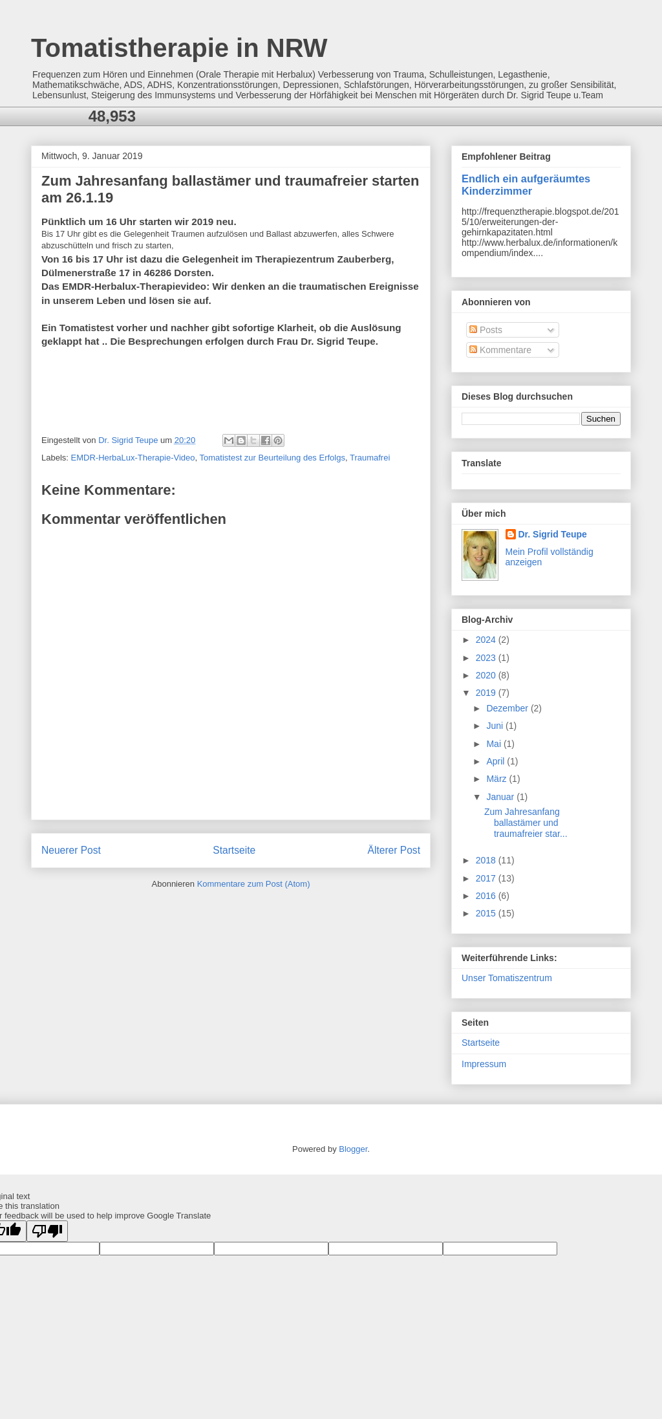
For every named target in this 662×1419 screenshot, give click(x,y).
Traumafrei (370, 457)
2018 (487, 860)
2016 (487, 896)
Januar (501, 797)
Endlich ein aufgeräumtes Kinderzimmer (526, 185)
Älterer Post (394, 850)
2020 (487, 675)
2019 (487, 693)
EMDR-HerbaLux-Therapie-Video (133, 457)
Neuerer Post (71, 850)
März (497, 779)
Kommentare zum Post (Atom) (253, 884)
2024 (487, 639)
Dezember (508, 708)
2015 (487, 913)
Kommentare (500, 350)
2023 (487, 658)
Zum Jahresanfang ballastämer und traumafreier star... (526, 823)
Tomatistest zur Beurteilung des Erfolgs (272, 457)
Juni (496, 725)
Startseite (234, 850)
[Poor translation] (47, 1231)
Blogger (353, 1149)
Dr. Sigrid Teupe (552, 534)
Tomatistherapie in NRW (179, 48)
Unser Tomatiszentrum (507, 978)
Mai (494, 744)
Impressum (484, 1064)
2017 (487, 878)
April (496, 761)
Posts (485, 330)
